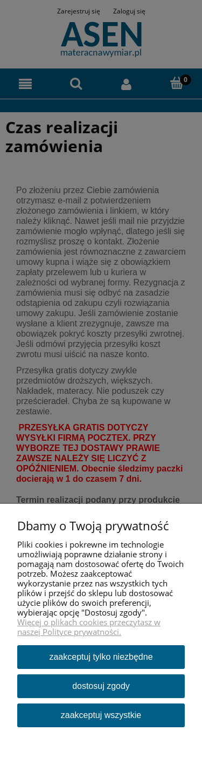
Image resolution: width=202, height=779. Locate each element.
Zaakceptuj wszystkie (101, 715)
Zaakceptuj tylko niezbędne (100, 656)
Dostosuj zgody (101, 686)
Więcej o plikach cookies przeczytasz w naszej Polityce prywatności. (89, 627)
